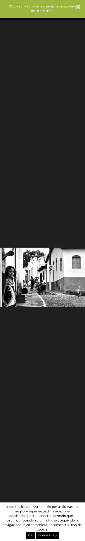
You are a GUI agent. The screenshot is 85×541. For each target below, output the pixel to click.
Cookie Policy (47, 535)
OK (30, 535)
